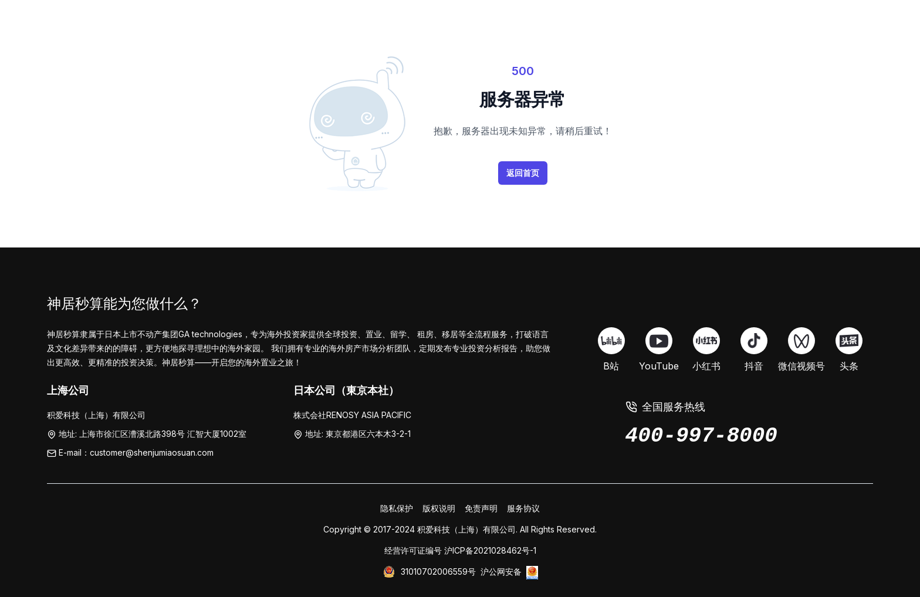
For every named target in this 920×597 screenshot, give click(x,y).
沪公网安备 (501, 571)
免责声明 (481, 508)
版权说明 (438, 508)
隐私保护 (396, 508)
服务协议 (523, 508)
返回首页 (522, 173)
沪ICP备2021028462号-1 (490, 550)
